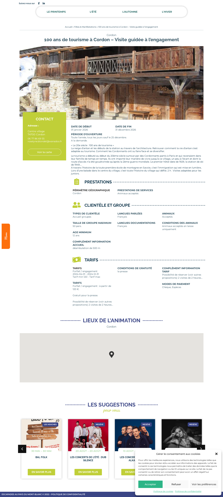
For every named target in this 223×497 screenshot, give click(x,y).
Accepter (150, 484)
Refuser (176, 484)
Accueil (68, 27)
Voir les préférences (204, 484)
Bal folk (41, 457)
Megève (99, 424)
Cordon (111, 35)
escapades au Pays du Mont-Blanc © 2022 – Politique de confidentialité (43, 494)
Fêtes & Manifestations (85, 27)
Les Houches (50, 424)
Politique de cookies (163, 491)
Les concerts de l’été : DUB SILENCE (88, 459)
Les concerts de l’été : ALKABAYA (135, 459)
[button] (216, 453)
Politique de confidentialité (188, 491)
